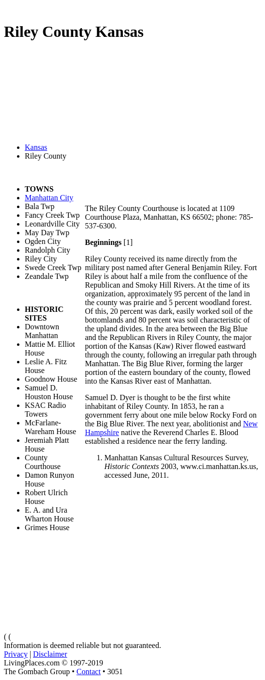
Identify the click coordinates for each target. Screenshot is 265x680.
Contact (89, 671)
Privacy (16, 654)
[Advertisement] (172, 128)
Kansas (36, 147)
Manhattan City (49, 198)
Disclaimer (50, 654)
